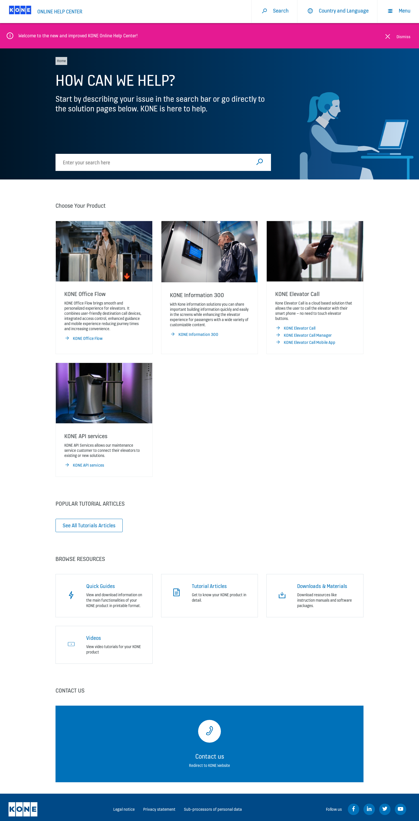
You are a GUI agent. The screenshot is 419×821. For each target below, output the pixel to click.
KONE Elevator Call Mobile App (305, 342)
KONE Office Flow (83, 338)
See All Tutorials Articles (89, 525)
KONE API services (84, 465)
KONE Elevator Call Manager (303, 335)
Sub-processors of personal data (213, 809)
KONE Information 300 (194, 334)
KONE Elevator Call (295, 328)
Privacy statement (159, 809)
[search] (155, 162)
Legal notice (124, 809)
